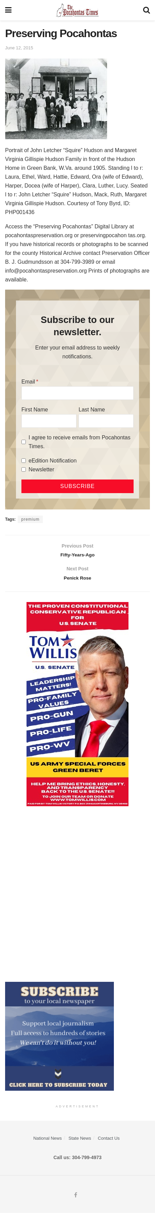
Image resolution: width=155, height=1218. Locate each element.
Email (28, 382)
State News (80, 1143)
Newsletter (41, 469)
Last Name (92, 409)
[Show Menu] (8, 10)
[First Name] (48, 421)
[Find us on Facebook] (75, 1200)
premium (30, 519)
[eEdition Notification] (23, 460)
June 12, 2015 (19, 47)
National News (47, 1143)
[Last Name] (106, 421)
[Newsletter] (23, 469)
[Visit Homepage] (77, 10)
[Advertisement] (77, 898)
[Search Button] (146, 10)
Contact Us (109, 1143)
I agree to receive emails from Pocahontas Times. (80, 442)
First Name (34, 409)
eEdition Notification (52, 461)
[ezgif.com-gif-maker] (59, 1040)
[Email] (77, 393)
